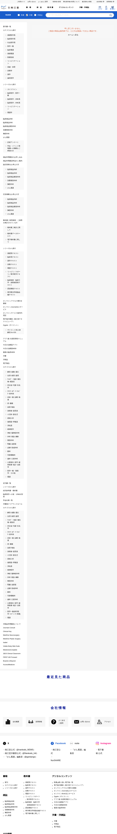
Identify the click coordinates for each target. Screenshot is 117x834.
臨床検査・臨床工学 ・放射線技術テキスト (33, 803)
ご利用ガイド (21, 1)
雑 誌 (39, 7)
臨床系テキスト (31, 785)
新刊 (6, 782)
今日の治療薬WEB (60, 805)
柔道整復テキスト (31, 808)
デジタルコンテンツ (66, 7)
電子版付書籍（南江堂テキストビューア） (69, 785)
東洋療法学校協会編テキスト (35, 810)
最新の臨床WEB (60, 808)
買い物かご (112, 9)
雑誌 (5, 795)
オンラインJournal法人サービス (65, 791)
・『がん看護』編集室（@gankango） (20, 757)
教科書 (27, 776)
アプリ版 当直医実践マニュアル (65, 799)
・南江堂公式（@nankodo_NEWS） (19, 750)
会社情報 (99, 1)
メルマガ (100, 9)
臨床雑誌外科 (9, 804)
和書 (22, 15)
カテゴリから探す (11, 785)
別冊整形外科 (9, 810)
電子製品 (57, 827)
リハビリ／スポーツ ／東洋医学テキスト (32, 798)
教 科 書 (50, 7)
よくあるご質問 (43, 1)
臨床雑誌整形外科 (11, 807)
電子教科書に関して (32, 813)
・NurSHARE (56, 758)
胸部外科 (8, 812)
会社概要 (16, 722)
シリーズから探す (11, 788)
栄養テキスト (30, 791)
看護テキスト (30, 794)
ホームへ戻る (73, 35)
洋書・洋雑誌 (84, 7)
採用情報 (109, 1)
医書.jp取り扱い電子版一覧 (63, 782)
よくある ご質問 (61, 721)
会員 (106, 9)
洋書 (31, 15)
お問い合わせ (32, 1)
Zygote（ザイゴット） (62, 796)
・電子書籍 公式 (100, 751)
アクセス (107, 722)
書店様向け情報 (87, 1)
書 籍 (28, 7)
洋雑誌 (39, 15)
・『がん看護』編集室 (78, 751)
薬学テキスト (30, 788)
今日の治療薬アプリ (61, 802)
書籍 (5, 776)
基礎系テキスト (31, 782)
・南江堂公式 (56, 751)
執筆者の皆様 (57, 1)
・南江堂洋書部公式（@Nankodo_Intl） (20, 753)
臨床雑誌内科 (9, 801)
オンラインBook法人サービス (64, 794)
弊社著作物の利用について (71, 1)
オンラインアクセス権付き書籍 (65, 788)
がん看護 (8, 815)
